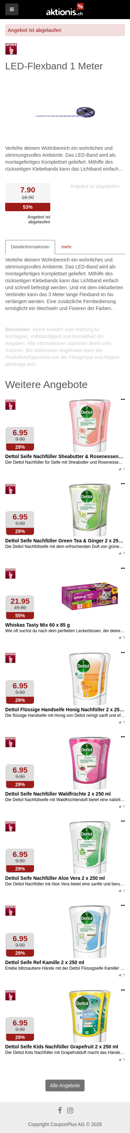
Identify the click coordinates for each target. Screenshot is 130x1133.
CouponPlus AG (67, 1124)
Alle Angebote (65, 1085)
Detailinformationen (30, 246)
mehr (66, 246)
